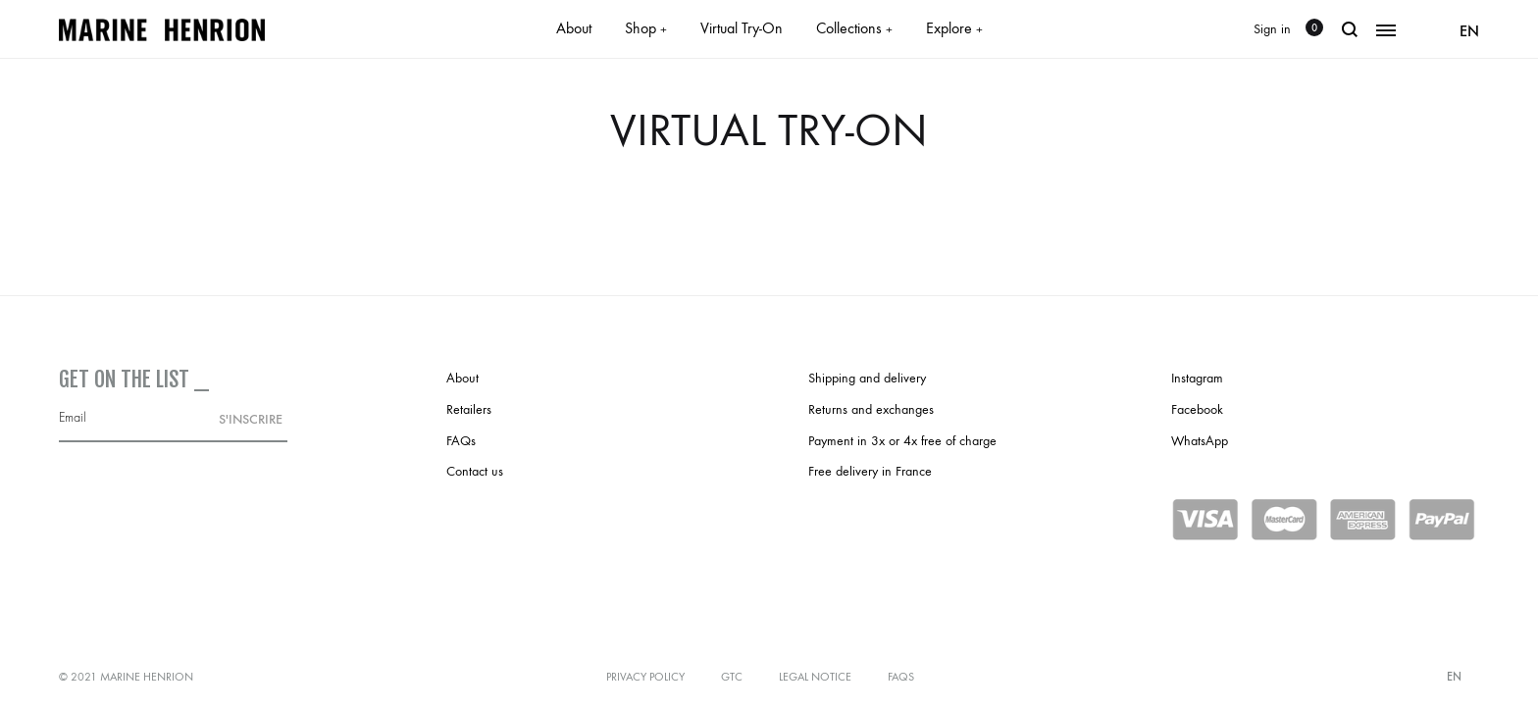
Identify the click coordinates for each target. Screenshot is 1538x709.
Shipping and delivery (867, 378)
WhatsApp (1199, 440)
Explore (954, 28)
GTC (732, 677)
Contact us (474, 471)
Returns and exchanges (871, 409)
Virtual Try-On (741, 28)
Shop (646, 28)
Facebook (1197, 409)
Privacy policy (645, 677)
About (573, 28)
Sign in (1272, 29)
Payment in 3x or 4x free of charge (902, 440)
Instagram (1197, 378)
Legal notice (815, 677)
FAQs (461, 440)
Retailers (468, 409)
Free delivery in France (870, 471)
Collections (854, 28)
